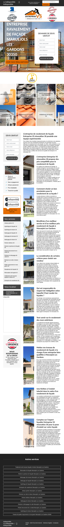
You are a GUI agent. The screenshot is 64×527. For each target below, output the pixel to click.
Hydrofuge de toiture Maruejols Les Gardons (31, 511)
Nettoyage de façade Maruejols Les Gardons (32, 480)
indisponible (9, 2)
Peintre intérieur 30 (9, 243)
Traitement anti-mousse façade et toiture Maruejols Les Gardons (32, 467)
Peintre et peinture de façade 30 (12, 246)
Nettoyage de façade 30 (10, 233)
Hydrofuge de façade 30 (10, 226)
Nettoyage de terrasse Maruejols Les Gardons (32, 477)
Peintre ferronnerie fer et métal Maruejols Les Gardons (32, 507)
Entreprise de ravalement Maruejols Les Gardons (32, 487)
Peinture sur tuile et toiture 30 (11, 260)
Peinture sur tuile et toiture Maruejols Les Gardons (32, 494)
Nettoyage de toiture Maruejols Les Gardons (32, 501)
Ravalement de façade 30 (11, 269)
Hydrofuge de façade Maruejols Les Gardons (32, 484)
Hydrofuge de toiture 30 (10, 229)
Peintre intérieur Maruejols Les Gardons (32, 497)
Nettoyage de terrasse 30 (11, 236)
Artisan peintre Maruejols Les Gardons (32, 490)
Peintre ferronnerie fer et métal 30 (10, 251)
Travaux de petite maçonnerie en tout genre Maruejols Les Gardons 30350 (32, 514)
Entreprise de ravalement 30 (11, 280)
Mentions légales (47, 523)
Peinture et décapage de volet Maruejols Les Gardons (32, 504)
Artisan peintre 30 (9, 223)
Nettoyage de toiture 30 (10, 239)
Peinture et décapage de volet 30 (10, 256)
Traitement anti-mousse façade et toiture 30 (10, 276)
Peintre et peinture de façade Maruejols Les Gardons (32, 474)
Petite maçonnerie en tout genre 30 (11, 265)
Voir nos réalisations (17, 62)
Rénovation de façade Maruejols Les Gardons (32, 470)
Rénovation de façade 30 (11, 272)
